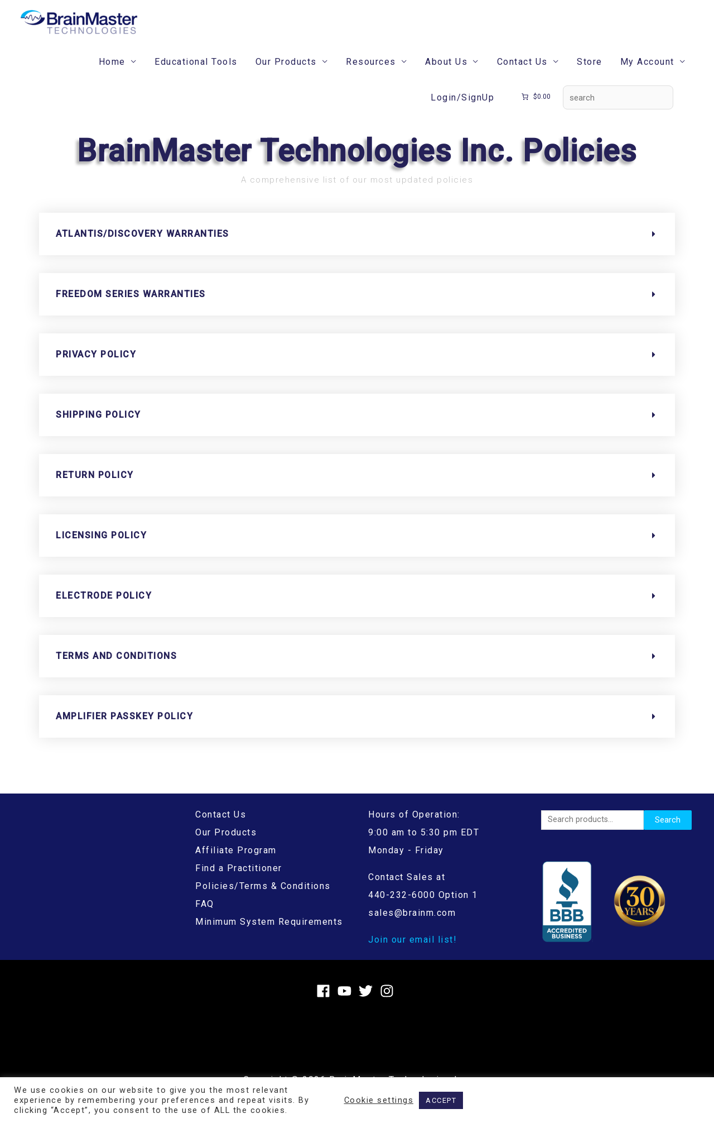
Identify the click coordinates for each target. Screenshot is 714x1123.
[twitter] (368, 1002)
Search (668, 831)
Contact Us (522, 73)
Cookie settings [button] (379, 1100)
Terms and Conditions (116, 667)
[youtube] (346, 1002)
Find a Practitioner (238, 879)
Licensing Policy (101, 546)
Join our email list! (412, 950)
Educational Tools (196, 73)
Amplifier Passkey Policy (124, 727)
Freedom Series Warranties (131, 305)
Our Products (286, 73)
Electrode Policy (104, 606)
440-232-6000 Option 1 (423, 906)
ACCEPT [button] (441, 1100)
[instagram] (389, 1002)
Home (112, 73)
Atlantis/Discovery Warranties (142, 245)
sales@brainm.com (412, 924)
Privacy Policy (96, 365)
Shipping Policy (98, 425)
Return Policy (95, 486)
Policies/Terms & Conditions (263, 897)
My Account (647, 73)
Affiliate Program (236, 861)
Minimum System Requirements (269, 933)
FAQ (204, 915)
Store (589, 73)
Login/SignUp (462, 108)
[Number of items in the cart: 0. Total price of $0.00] (535, 108)
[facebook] (325, 1002)
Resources (371, 73)
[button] (357, 245)
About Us (446, 73)
